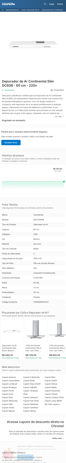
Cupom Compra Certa (54, 397)
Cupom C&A (7, 404)
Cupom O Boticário (31, 377)
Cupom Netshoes (30, 404)
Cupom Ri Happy (9, 387)
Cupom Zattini (51, 380)
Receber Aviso (11, 142)
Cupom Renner (8, 411)
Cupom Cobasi (51, 394)
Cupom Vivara (8, 407)
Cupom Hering (29, 411)
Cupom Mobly (51, 387)
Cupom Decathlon (52, 391)
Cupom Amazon (9, 377)
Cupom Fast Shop (31, 401)
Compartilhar (57, 90)
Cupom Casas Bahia (10, 380)
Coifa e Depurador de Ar (30, 10)
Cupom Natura (51, 384)
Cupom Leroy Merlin (53, 401)
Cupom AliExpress (10, 401)
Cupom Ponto (8, 391)
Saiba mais (58, 438)
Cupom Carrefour (30, 407)
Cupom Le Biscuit (9, 384)
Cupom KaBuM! (30, 387)
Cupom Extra (7, 394)
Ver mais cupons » (52, 404)
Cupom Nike (50, 377)
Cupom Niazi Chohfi (32, 384)
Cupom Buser (29, 380)
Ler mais (59, 116)
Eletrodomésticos (12, 10)
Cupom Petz (7, 397)
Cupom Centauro (30, 397)
